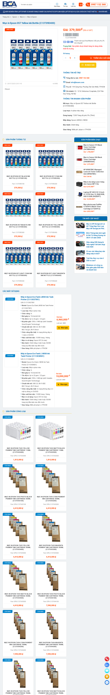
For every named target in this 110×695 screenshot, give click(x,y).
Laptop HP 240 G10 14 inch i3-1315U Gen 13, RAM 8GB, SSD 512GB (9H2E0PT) (93, 189)
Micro (76, 529)
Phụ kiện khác (45, 578)
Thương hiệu (27, 600)
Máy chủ (43, 521)
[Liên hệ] (107, 676)
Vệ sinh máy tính (44, 563)
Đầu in (8, 584)
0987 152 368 (14, 637)
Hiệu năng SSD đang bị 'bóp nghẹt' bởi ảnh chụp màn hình (95, 238)
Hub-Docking (62, 529)
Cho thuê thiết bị (90, 12)
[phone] (107, 659)
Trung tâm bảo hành (29, 606)
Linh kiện (9, 537)
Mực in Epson (32, 17)
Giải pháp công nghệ (49, 613)
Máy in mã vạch (63, 521)
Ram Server (10, 554)
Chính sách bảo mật (69, 613)
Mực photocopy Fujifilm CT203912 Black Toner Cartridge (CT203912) (91, 201)
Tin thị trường (47, 603)
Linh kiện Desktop (94, 538)
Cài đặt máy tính (10, 563)
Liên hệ (5, 610)
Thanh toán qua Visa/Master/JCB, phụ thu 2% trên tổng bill (83, 42)
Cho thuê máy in (45, 555)
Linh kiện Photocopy (44, 546)
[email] (107, 670)
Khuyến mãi (102, 12)
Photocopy (53, 12)
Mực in (38, 12)
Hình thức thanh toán (69, 600)
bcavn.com (87, 600)
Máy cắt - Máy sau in (28, 522)
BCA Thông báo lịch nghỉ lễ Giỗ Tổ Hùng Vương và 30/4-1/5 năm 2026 (95, 229)
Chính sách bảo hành (69, 606)
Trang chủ (6, 17)
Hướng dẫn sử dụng (49, 610)
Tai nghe (60, 578)
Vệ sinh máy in (28, 562)
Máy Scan (27, 12)
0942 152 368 (78, 669)
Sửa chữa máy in (63, 563)
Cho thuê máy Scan (62, 555)
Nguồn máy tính (27, 530)
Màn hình (14, 12)
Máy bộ (8, 12)
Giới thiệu (6, 600)
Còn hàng (10, 232)
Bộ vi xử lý (10, 578)
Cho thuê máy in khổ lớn (96, 563)
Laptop (20, 12)
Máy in (33, 12)
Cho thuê (43, 537)
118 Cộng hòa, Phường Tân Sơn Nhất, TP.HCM (88, 87)
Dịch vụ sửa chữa (77, 12)
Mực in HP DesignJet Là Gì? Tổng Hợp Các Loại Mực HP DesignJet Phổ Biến (95, 220)
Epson (15, 17)
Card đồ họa (62, 570)
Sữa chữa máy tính (80, 563)
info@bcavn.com (77, 82)
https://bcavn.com (15, 644)
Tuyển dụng (6, 603)
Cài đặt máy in (97, 554)
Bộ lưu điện (78, 521)
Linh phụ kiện (11, 570)
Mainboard (27, 570)
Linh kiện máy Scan (28, 546)
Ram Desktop (96, 545)
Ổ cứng (76, 570)
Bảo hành (95, 529)
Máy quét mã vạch (62, 538)
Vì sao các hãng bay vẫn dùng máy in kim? (95, 246)
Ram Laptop (79, 545)
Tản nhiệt (78, 578)
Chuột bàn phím (95, 571)
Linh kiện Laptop (64, 12)
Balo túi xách (97, 578)
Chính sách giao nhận (69, 603)
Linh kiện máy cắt (11, 546)
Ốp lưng (43, 529)
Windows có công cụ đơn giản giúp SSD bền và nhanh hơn (95, 261)
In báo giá (88, 65)
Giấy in (93, 521)
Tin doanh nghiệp (48, 606)
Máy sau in (45, 12)
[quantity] (70, 58)
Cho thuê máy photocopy (79, 555)
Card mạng (27, 578)
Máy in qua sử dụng (28, 538)
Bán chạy (10, 29)
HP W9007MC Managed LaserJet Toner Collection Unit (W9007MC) (94, 167)
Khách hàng (7, 606)
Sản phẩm (26, 603)
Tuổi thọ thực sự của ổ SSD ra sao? (94, 253)
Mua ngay (63, 260)
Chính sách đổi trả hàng (70, 610)
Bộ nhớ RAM (44, 570)
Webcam (26, 554)
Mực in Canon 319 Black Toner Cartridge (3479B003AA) (94, 146)
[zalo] (107, 665)
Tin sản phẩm (47, 600)
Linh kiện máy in (12, 529)
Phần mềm (44, 584)
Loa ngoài (61, 545)
